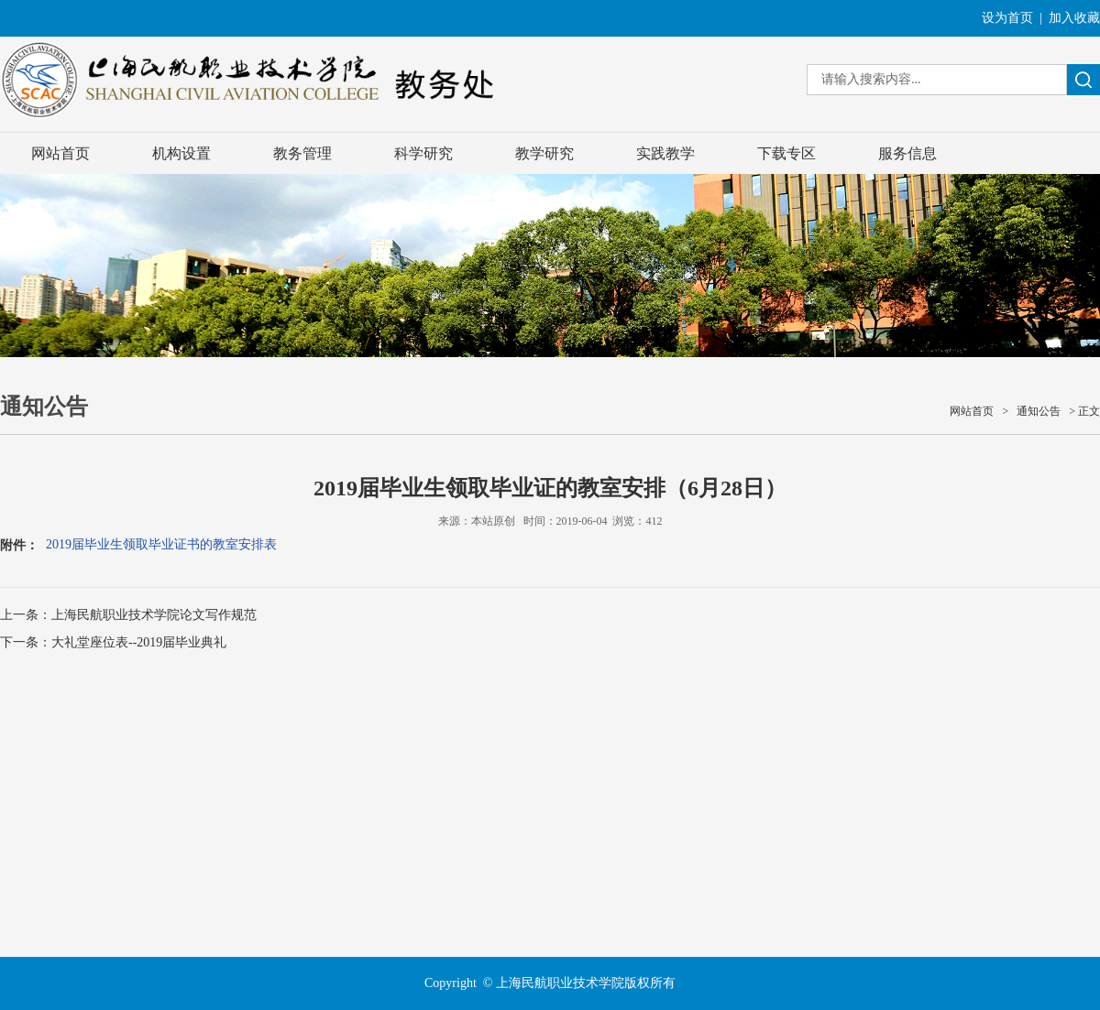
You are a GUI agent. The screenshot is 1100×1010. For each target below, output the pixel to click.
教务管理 (302, 153)
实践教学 (665, 153)
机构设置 (181, 153)
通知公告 (1039, 411)
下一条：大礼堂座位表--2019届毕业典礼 (113, 642)
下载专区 (786, 153)
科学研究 (423, 153)
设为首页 (1007, 18)
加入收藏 (1074, 18)
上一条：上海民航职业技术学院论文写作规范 (128, 615)
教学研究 (544, 153)
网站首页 (60, 153)
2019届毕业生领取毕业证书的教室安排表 (161, 544)
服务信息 (907, 153)
